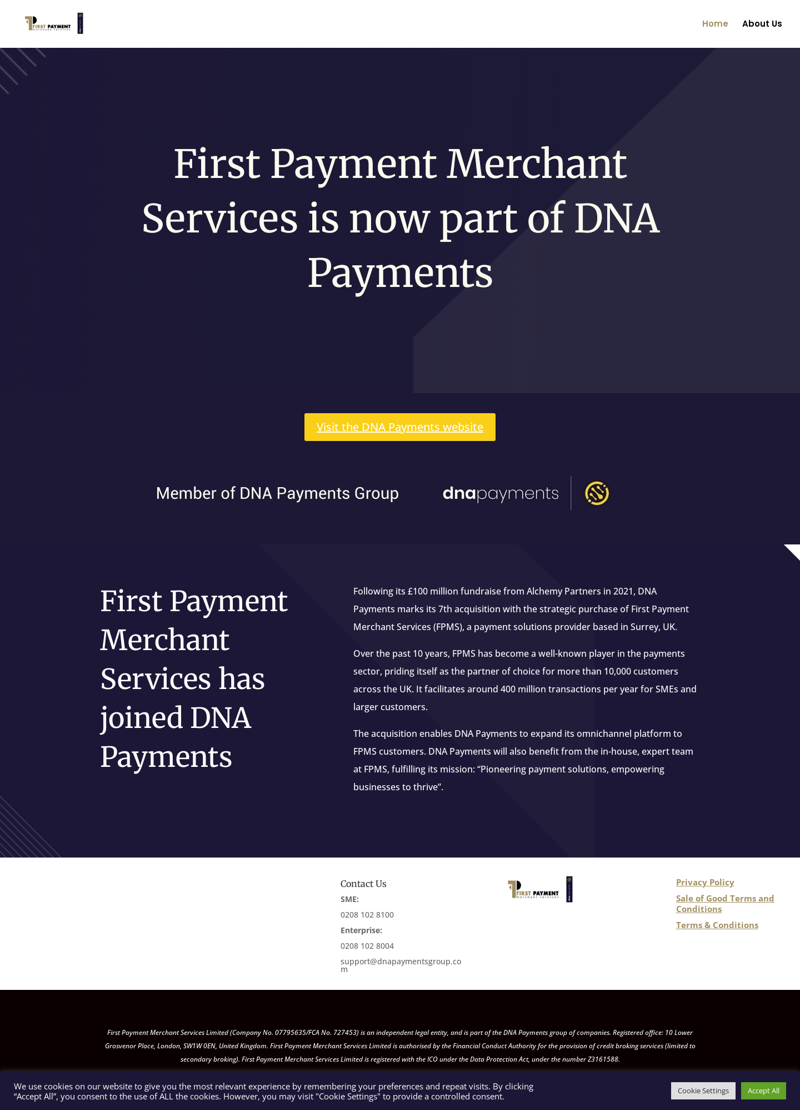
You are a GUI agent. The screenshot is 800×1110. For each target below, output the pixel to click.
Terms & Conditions (717, 924)
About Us (762, 24)
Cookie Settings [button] (703, 1091)
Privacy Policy (705, 882)
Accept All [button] (763, 1091)
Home (715, 24)
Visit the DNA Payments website (400, 426)
